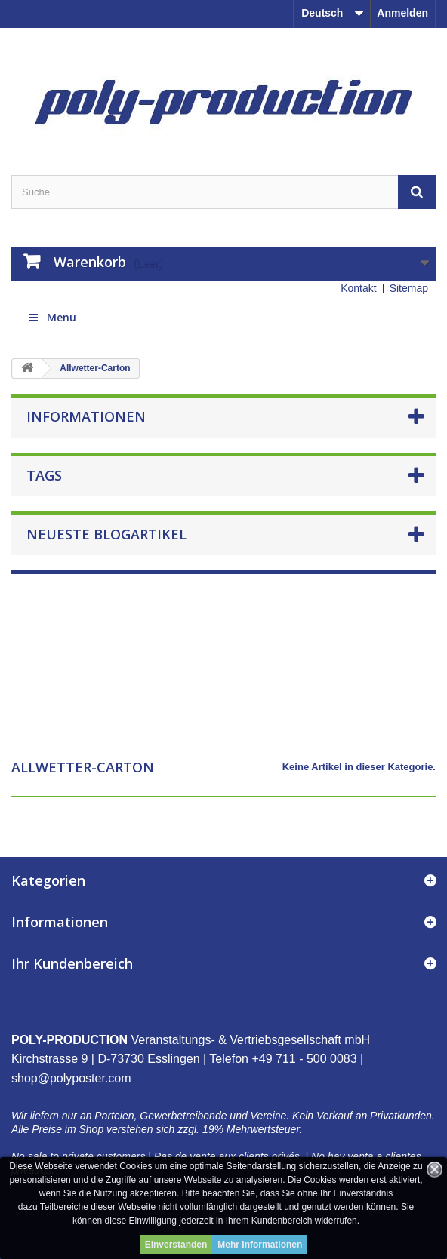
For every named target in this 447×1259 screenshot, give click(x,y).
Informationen (86, 416)
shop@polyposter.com (71, 1078)
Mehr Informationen (259, 1244)
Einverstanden (176, 1244)
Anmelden (402, 13)
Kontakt (358, 288)
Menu (51, 317)
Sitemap (409, 288)
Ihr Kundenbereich (72, 963)
